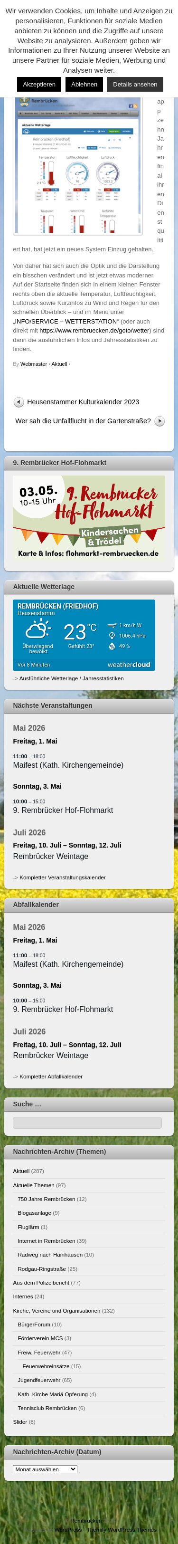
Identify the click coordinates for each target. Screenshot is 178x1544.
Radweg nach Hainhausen (50, 1254)
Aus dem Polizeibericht (41, 1282)
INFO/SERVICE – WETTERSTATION (66, 321)
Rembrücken (86, 1520)
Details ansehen (135, 84)
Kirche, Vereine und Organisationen (56, 1310)
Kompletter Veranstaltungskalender (62, 877)
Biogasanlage (34, 1213)
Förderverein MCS (40, 1338)
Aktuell (59, 364)
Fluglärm (28, 1227)
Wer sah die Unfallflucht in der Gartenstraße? (83, 421)
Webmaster (33, 364)
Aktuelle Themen (33, 1185)
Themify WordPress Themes (122, 1529)
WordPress (68, 1529)
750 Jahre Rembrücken (46, 1199)
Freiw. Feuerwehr (39, 1352)
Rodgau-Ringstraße (42, 1269)
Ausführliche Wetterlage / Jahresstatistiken (71, 678)
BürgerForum (34, 1324)
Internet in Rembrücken (46, 1241)
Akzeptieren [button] (39, 84)
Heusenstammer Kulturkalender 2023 (83, 402)
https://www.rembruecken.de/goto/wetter (94, 330)
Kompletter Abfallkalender (51, 1076)
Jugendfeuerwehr (39, 1380)
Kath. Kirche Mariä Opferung (53, 1394)
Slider (20, 1422)
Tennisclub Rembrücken (47, 1408)
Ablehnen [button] (84, 84)
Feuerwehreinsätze (45, 1366)
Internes (23, 1296)
